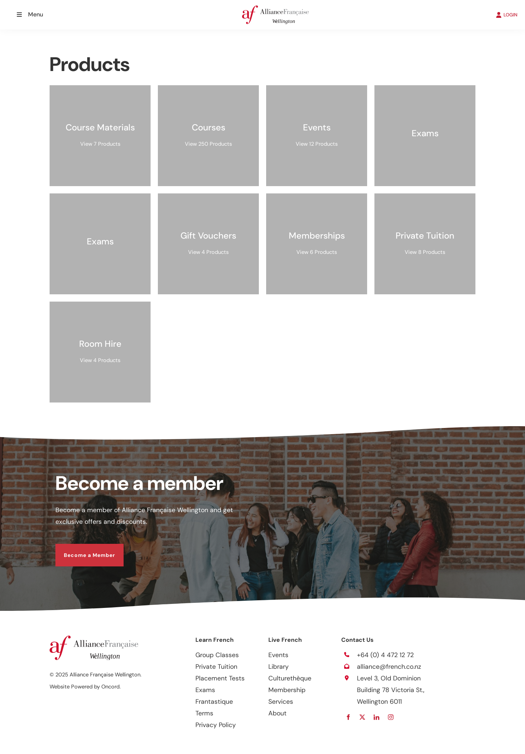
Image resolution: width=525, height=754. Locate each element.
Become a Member (81, 549)
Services (280, 702)
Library (278, 667)
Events (278, 655)
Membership (287, 690)
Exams (205, 690)
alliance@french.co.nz (389, 667)
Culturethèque (289, 678)
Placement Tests (220, 678)
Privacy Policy (215, 725)
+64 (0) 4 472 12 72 (385, 655)
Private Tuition (216, 667)
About (277, 713)
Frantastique (214, 702)
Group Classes (217, 655)
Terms (204, 713)
